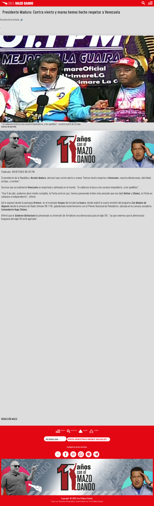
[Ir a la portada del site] (83, 431)
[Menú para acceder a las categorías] (150, 3)
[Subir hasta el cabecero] (94, 431)
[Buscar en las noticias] (143, 3)
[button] (58, 454)
